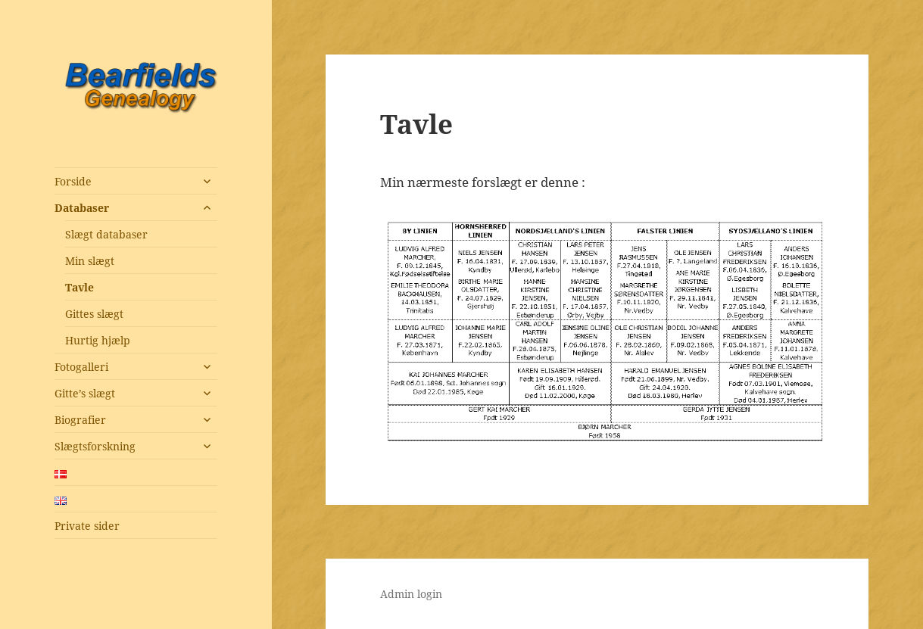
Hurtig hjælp (97, 340)
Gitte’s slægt (85, 393)
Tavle (79, 287)
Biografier (80, 420)
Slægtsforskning (95, 446)
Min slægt (89, 261)
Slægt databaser (106, 234)
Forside (73, 181)
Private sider (87, 525)
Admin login (411, 594)
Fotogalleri (81, 367)
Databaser (82, 208)
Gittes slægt (94, 314)
